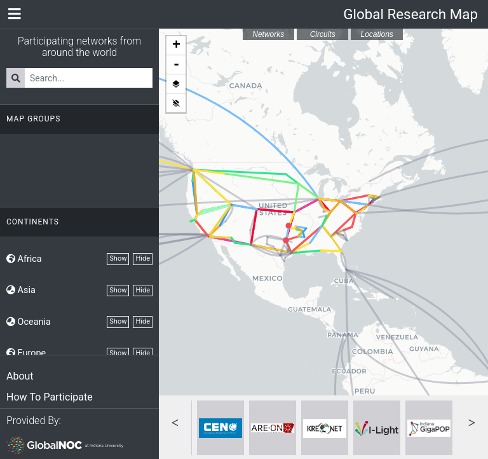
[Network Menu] (14, 14)
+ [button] (176, 45)
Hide (142, 258)
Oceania (28, 322)
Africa (24, 259)
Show (117, 258)
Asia (21, 290)
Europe (26, 353)
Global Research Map (410, 14)
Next (472, 421)
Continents (32, 221)
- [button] (176, 64)
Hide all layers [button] (176, 103)
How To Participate (49, 397)
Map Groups (33, 118)
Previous (175, 421)
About (20, 376)
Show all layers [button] (176, 83)
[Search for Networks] (88, 78)
